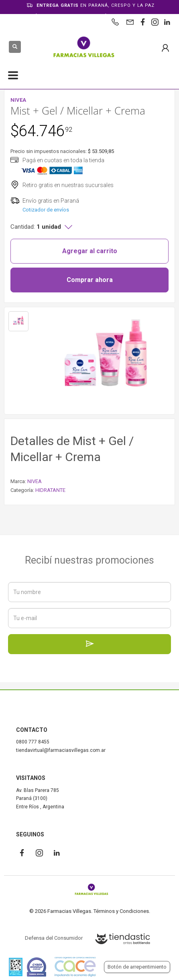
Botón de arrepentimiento (137, 967)
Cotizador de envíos (45, 210)
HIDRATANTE (50, 490)
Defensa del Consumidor (54, 938)
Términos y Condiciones (121, 911)
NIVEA (34, 481)
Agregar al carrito (89, 251)
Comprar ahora (90, 280)
